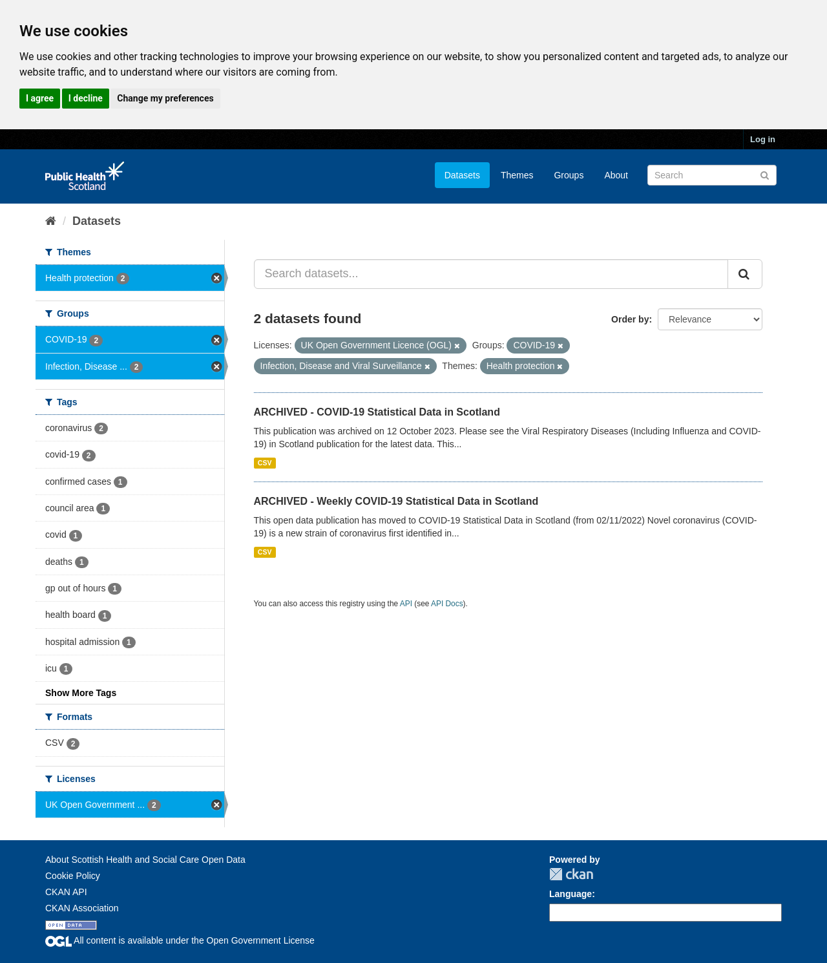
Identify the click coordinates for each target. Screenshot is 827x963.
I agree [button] (40, 98)
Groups (568, 175)
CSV (265, 463)
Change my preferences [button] (165, 98)
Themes (517, 175)
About (616, 175)
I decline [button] (85, 98)
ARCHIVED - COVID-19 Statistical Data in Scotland (377, 412)
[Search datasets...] (491, 274)
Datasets (462, 175)
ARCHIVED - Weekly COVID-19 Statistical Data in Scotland (396, 501)
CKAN (571, 874)
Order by (630, 319)
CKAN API (66, 892)
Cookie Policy (72, 876)
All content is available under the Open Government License (180, 940)
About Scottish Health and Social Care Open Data (145, 859)
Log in (762, 139)
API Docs (447, 603)
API (406, 603)
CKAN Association (82, 908)
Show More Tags (80, 693)
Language (570, 894)
